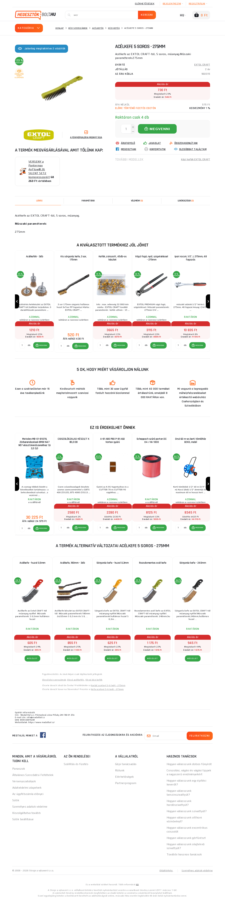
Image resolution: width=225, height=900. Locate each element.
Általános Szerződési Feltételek (33, 775)
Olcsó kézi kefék (93, 680)
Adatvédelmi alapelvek (26, 787)
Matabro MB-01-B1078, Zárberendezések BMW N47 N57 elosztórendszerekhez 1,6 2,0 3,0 (34, 443)
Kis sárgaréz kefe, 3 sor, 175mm (73, 258)
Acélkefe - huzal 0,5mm (32, 563)
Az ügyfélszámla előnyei (27, 794)
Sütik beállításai (22, 819)
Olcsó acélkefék (75, 680)
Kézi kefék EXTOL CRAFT (195, 159)
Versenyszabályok (24, 781)
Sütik (15, 800)
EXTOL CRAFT (202, 65)
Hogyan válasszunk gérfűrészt (186, 838)
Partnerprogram (125, 783)
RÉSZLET (32, 658)
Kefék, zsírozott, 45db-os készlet (113, 258)
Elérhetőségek (144, 3)
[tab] (136, 200)
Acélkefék (98, 28)
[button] (41, 345)
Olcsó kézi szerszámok (54, 680)
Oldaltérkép (166, 870)
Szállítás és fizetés (76, 764)
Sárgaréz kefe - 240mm (192, 563)
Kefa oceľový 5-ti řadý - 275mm (107, 689)
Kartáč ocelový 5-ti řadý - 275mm (108, 685)
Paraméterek (88, 200)
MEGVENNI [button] (43, 345)
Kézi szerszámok (78, 28)
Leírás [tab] (39, 200)
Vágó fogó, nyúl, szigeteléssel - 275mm (151, 258)
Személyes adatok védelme (29, 806)
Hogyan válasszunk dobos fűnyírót (189, 764)
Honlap (59, 28)
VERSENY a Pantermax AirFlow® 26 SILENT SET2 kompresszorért (39, 169)
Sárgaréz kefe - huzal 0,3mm (113, 563)
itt (137, 884)
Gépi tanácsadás (126, 764)
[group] (34, 301)
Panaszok (18, 768)
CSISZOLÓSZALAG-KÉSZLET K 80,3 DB (73, 440)
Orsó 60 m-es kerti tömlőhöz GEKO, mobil (190, 440)
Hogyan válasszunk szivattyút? (187, 811)
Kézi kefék (114, 28)
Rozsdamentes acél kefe (152, 563)
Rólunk (120, 770)
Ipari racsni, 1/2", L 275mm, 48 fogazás (191, 258)
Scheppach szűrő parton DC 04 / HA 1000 (152, 440)
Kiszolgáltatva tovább (26, 813)
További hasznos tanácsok (184, 854)
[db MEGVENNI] (22, 345)
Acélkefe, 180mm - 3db (72, 563)
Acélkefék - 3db (34, 256)
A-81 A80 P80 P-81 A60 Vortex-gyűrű (112, 440)
